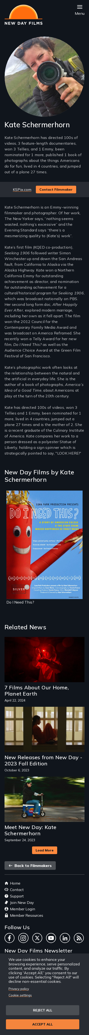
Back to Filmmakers (30, 865)
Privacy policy (19, 989)
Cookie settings (20, 995)
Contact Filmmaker (56, 189)
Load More (45, 850)
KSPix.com (22, 189)
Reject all (42, 1010)
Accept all (42, 1024)
